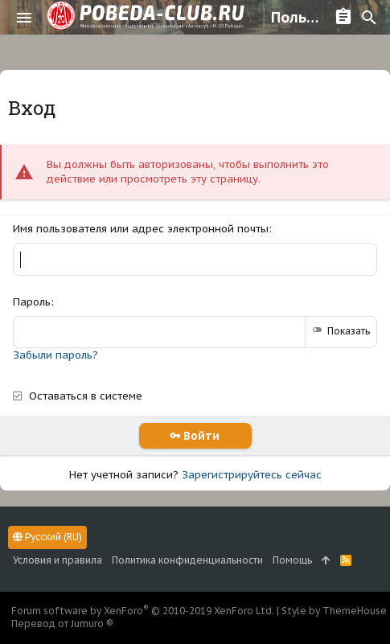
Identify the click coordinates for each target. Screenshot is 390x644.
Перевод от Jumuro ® (62, 623)
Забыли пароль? (55, 355)
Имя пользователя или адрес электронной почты (141, 229)
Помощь (292, 560)
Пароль (32, 302)
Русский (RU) (47, 537)
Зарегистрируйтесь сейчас (252, 475)
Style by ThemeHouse (334, 611)
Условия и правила (57, 560)
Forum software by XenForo (142, 611)
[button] (24, 17)
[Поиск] (369, 18)
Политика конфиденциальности (187, 560)
